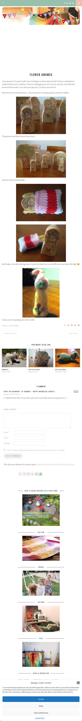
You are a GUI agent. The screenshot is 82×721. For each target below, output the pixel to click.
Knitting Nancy (34, 369)
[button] (78, 683)
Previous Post (10, 333)
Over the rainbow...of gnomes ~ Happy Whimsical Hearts (29, 391)
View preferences (41, 713)
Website (7, 443)
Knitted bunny (60, 369)
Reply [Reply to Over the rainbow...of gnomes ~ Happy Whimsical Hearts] (76, 391)
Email (6, 438)
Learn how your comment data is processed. (55, 464)
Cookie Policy (39, 718)
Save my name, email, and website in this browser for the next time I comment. (36, 450)
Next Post (73, 333)
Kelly (16, 325)
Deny (41, 706)
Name (6, 432)
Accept (41, 699)
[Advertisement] (41, 51)
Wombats (5, 369)
